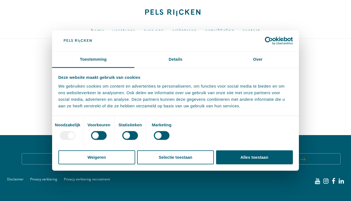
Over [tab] (258, 59)
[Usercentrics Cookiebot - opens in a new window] (269, 41)
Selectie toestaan (176, 157)
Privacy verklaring (43, 179)
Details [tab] (175, 59)
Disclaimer (15, 179)
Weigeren (96, 157)
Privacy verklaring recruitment (87, 179)
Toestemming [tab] (93, 59)
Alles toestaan (254, 157)
